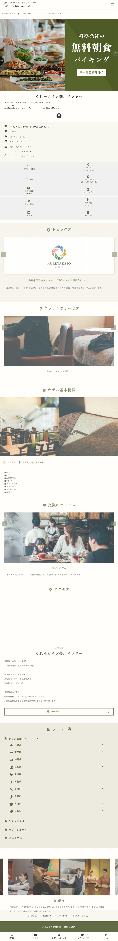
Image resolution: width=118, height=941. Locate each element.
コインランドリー (88, 190)
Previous (3, 262)
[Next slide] (115, 53)
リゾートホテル (15, 830)
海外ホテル (13, 838)
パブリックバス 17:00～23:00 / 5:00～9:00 (88, 179)
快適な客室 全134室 (29, 190)
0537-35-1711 (18, 137)
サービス (29, 179)
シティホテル (14, 821)
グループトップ (8, 14)
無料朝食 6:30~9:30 (88, 202)
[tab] (9, 471)
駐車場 (29, 214)
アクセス (14, 132)
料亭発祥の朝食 (29, 167)
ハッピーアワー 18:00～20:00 (88, 167)
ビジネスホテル (22, 739)
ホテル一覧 (27, 14)
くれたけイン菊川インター (50, 14)
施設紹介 (88, 214)
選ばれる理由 (59, 576)
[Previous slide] (2, 53)
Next (114, 262)
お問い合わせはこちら (18, 147)
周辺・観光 (29, 202)
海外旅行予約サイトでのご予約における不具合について (59, 288)
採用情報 (59, 908)
